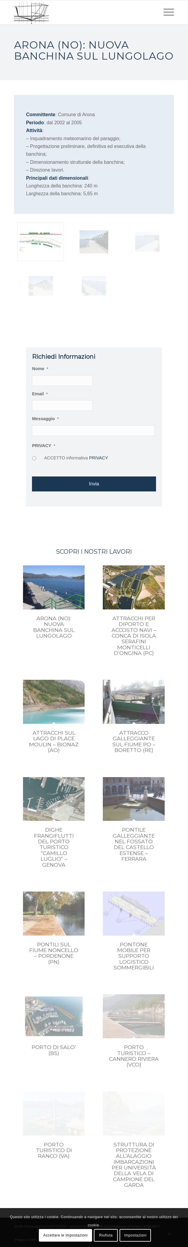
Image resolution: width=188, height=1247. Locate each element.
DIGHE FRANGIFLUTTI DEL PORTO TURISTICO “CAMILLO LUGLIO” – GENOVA (54, 847)
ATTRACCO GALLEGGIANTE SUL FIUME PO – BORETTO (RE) (133, 741)
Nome (40, 368)
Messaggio (45, 418)
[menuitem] (166, 12)
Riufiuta (106, 1235)
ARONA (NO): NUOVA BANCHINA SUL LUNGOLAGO (53, 627)
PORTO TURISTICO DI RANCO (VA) (54, 1150)
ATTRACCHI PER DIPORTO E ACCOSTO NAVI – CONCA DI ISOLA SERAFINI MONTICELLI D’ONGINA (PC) (133, 635)
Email (40, 393)
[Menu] (166, 12)
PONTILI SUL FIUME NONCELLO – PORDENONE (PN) (53, 953)
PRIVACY (43, 445)
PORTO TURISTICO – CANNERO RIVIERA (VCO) (134, 1056)
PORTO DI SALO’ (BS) (54, 1050)
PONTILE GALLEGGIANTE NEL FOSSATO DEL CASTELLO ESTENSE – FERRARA (134, 844)
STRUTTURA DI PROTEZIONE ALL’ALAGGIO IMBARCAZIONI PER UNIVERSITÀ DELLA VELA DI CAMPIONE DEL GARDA (134, 1164)
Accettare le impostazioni (65, 1235)
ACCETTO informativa (76, 457)
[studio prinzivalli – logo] (78, 12)
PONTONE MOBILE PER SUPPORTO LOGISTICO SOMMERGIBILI (134, 956)
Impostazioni (135, 1235)
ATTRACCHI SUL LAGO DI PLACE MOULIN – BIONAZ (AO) (54, 741)
